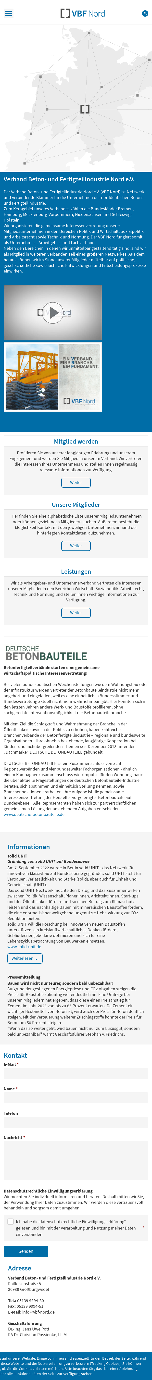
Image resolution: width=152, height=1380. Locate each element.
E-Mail (11, 1064)
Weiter (76, 482)
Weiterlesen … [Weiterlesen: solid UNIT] (25, 958)
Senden (25, 1251)
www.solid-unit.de (24, 946)
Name (11, 1089)
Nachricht (14, 1138)
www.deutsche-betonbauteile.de (34, 814)
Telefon (11, 1113)
